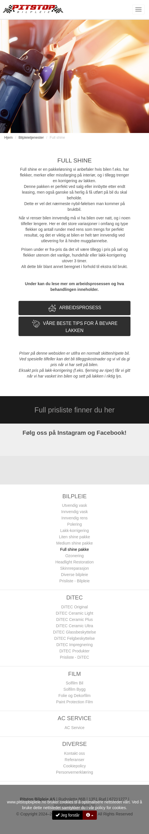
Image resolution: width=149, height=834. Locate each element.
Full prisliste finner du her (74, 410)
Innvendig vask (74, 511)
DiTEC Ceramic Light (74, 613)
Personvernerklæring (74, 772)
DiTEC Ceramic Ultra (74, 625)
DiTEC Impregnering (74, 644)
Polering (74, 524)
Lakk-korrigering (74, 530)
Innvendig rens (75, 518)
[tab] (74, 308)
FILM (74, 674)
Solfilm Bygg (75, 689)
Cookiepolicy (74, 766)
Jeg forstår (67, 815)
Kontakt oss (74, 753)
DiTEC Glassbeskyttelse (74, 632)
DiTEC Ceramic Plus (74, 619)
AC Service (74, 727)
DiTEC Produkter (75, 651)
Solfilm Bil (74, 683)
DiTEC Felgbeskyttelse (74, 638)
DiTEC (74, 597)
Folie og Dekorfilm (74, 695)
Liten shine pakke (74, 537)
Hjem (8, 138)
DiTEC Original (74, 607)
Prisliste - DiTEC (74, 657)
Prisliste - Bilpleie (74, 581)
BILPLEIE (74, 496)
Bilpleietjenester (31, 138)
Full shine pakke (74, 549)
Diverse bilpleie (74, 574)
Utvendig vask (74, 505)
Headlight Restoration (74, 562)
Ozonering (74, 555)
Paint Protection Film (74, 702)
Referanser (74, 759)
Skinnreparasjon (74, 568)
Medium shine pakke (74, 543)
